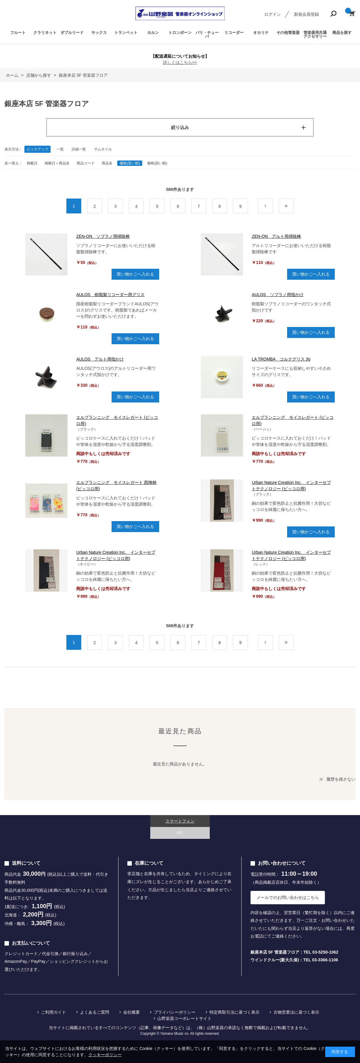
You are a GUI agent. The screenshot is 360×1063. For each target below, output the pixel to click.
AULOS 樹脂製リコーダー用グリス (110, 294)
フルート (18, 32)
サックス (99, 32)
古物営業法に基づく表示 (296, 1012)
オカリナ (261, 32)
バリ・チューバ (207, 34)
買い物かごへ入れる (135, 274)
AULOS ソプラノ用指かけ (277, 294)
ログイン (272, 14)
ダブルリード (72, 32)
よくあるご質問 (94, 1012)
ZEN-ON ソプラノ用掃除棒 (103, 236)
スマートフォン (180, 821)
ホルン (153, 32)
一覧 (60, 149)
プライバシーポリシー (174, 1012)
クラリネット (45, 32)
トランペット (125, 32)
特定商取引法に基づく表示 (234, 1012)
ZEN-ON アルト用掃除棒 (276, 236)
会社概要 (131, 1012)
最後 (293, 206)
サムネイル (103, 149)
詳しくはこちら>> (180, 62)
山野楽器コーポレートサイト (184, 1018)
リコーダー (234, 32)
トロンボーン (180, 32)
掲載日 (32, 163)
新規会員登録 (306, 14)
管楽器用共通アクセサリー (315, 34)
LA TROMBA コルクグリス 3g (281, 359)
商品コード (86, 163)
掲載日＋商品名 (57, 163)
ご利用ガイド (53, 1012)
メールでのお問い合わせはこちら (287, 897)
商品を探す (342, 32)
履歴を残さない (341, 779)
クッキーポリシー (105, 1054)
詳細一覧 (79, 149)
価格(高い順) (157, 163)
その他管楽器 (288, 32)
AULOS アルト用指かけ (99, 359)
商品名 (107, 163)
